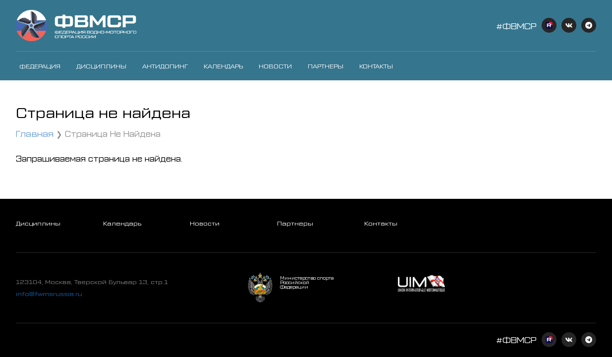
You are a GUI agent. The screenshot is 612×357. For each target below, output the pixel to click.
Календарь (223, 65)
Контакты (376, 65)
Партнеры (325, 65)
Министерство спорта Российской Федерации (307, 282)
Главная (35, 133)
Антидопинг (165, 65)
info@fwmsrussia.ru (49, 293)
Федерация (39, 65)
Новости (275, 65)
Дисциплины (101, 65)
